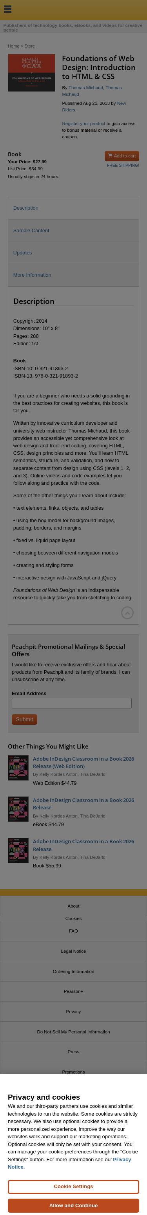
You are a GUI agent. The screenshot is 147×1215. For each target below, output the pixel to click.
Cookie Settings (73, 1191)
